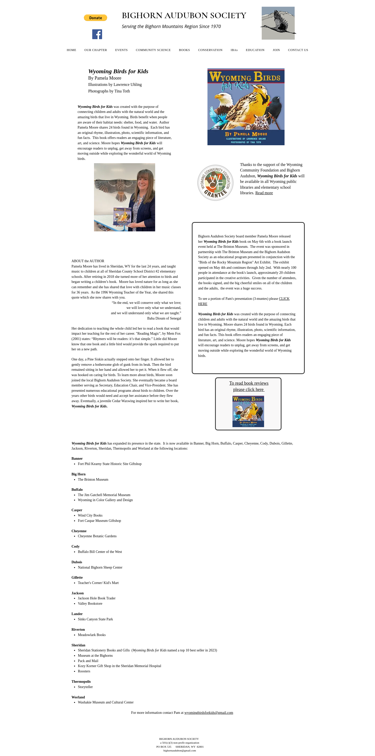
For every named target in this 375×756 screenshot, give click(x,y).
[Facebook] (97, 34)
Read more (264, 193)
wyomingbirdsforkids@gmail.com (208, 713)
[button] (95, 17)
